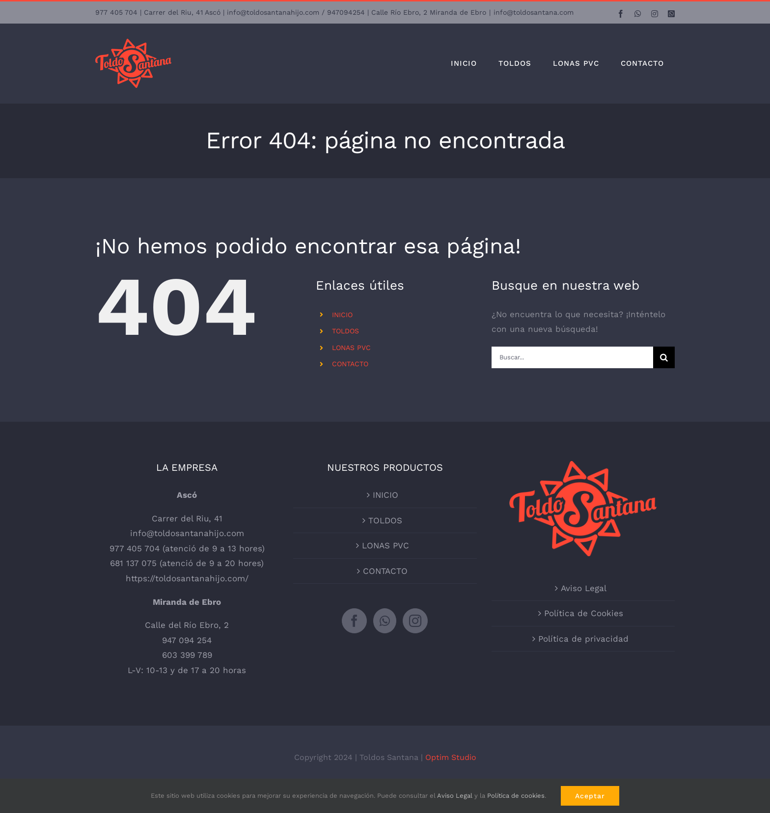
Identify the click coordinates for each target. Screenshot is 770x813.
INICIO (342, 315)
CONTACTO (350, 364)
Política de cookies (516, 795)
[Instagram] (415, 620)
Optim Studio (450, 757)
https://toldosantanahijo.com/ (187, 578)
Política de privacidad (583, 639)
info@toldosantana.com (534, 12)
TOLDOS (345, 331)
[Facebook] (354, 620)
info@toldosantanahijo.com (187, 533)
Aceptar (590, 796)
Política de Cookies (583, 613)
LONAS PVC (351, 348)
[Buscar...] (572, 357)
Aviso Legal (583, 588)
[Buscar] (664, 357)
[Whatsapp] (384, 620)
